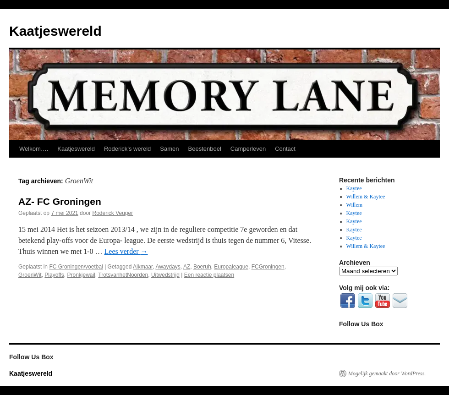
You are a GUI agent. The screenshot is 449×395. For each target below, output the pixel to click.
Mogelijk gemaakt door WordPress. (387, 373)
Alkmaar (143, 266)
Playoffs (54, 275)
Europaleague (231, 266)
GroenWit (30, 275)
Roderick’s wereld (127, 148)
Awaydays (167, 266)
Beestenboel (204, 148)
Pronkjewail (81, 275)
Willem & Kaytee (365, 196)
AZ (186, 266)
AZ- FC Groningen (59, 201)
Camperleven (248, 148)
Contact (285, 148)
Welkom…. (33, 148)
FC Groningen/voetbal (76, 266)
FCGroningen (268, 266)
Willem (354, 205)
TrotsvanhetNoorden (123, 275)
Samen (169, 148)
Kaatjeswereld (55, 30)
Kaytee (354, 188)
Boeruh (202, 266)
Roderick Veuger (112, 213)
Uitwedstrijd (165, 275)
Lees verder (126, 251)
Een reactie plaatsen (209, 275)
